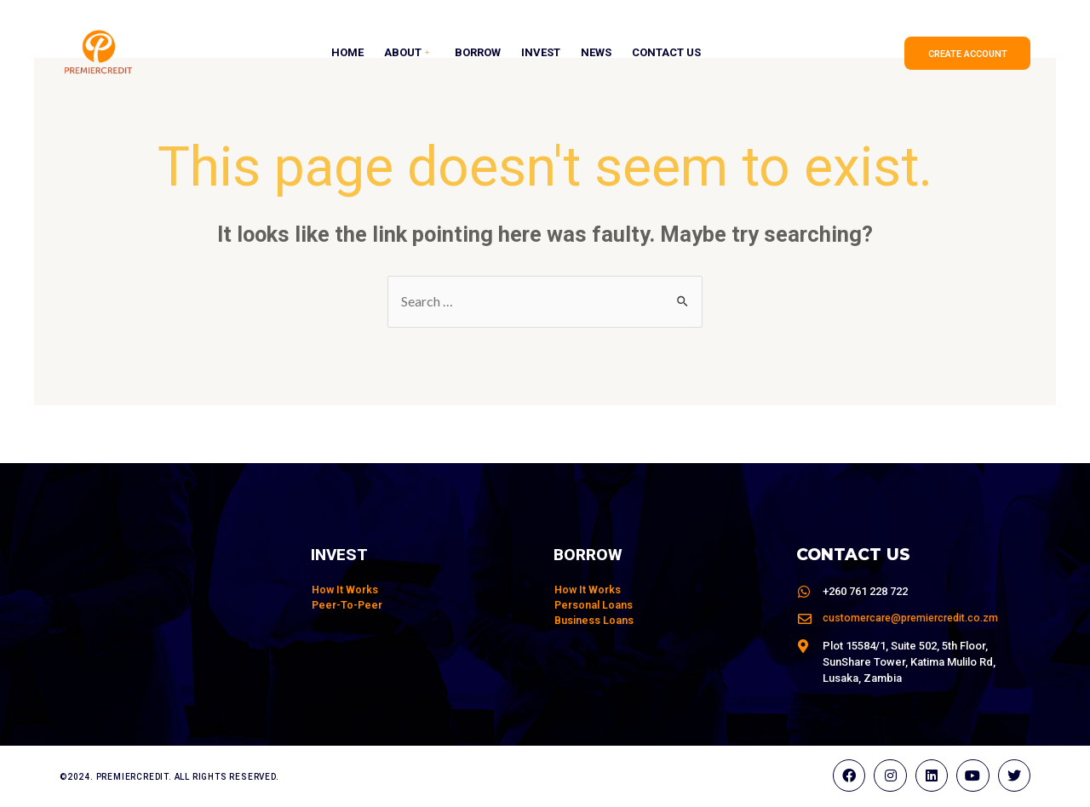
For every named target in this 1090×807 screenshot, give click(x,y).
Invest (540, 53)
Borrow (478, 53)
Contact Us (666, 53)
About (408, 53)
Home (347, 53)
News (596, 53)
